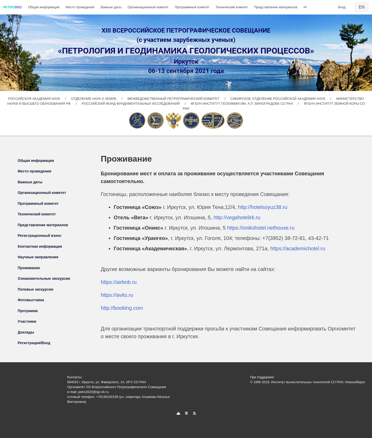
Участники (27, 321)
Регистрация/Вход (34, 343)
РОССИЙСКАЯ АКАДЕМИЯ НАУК (34, 99)
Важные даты (110, 7)
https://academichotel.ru (297, 248)
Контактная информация (40, 246)
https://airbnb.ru (119, 282)
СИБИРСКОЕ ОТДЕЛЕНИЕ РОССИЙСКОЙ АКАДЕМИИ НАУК (277, 99)
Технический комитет (231, 7)
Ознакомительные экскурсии (44, 278)
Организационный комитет (148, 7)
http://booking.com (122, 308)
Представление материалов (275, 7)
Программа (28, 311)
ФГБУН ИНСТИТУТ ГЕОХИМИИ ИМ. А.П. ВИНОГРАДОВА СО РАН (242, 103)
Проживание (29, 268)
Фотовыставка (31, 300)
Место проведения (80, 7)
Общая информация (44, 7)
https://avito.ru (117, 295)
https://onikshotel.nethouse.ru (261, 228)
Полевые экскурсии (35, 289)
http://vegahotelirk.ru (237, 217)
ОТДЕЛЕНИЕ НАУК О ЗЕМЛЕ (94, 99)
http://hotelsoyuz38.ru (262, 207)
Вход (342, 7)
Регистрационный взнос (40, 235)
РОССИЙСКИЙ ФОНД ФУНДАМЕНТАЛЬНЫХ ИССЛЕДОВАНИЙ (131, 103)
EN (362, 7)
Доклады (26, 332)
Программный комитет (192, 7)
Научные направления (38, 257)
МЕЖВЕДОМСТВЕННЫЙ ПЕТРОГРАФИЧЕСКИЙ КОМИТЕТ (173, 99)
